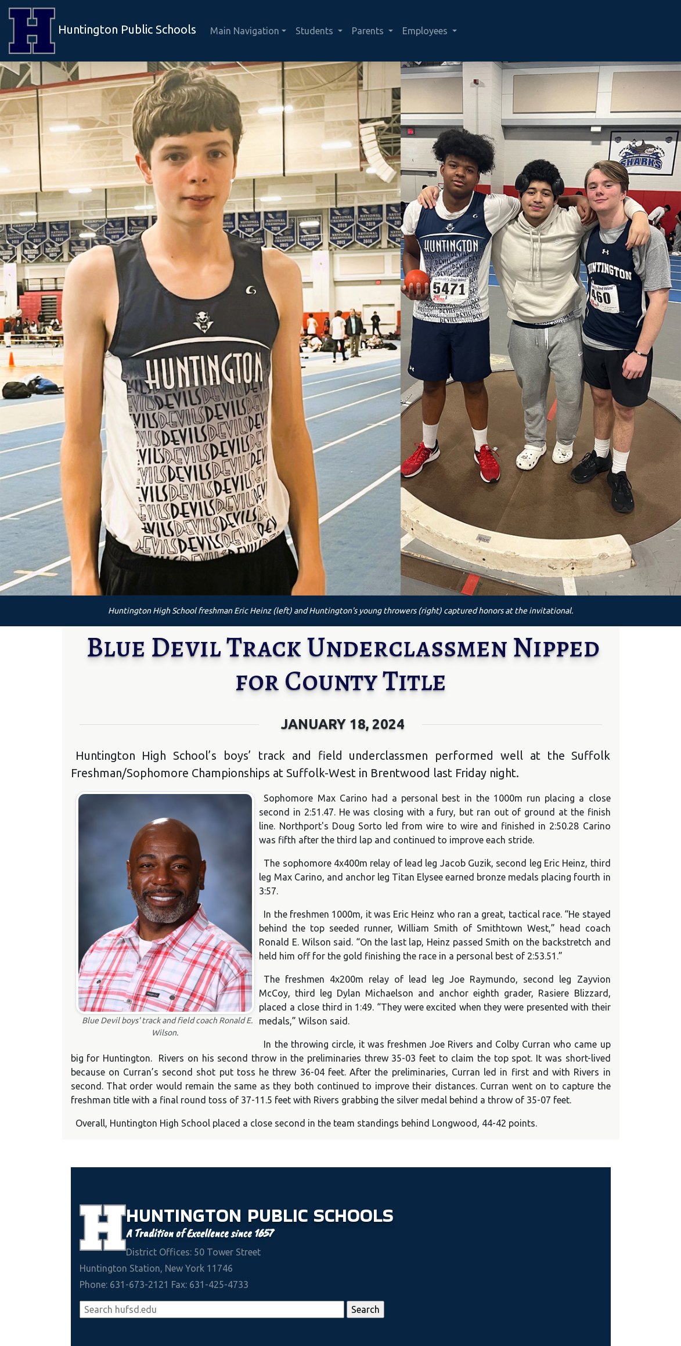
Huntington (186, 1215)
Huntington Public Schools (102, 31)
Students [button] (316, 31)
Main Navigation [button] (244, 31)
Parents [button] (369, 31)
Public (280, 1215)
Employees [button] (426, 31)
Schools (354, 1215)
